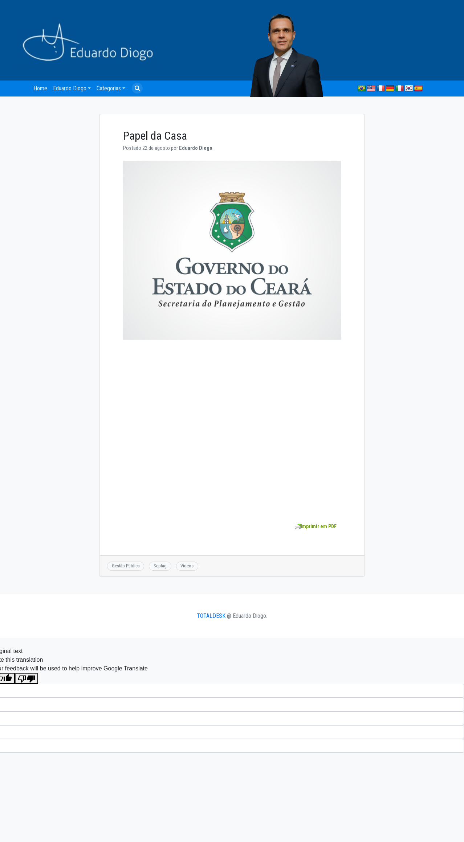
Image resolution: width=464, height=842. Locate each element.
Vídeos (187, 565)
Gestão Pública (126, 565)
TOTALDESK (211, 615)
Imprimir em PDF (316, 526)
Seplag (160, 565)
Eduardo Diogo (69, 88)
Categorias (109, 88)
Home (40, 88)
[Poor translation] (26, 678)
